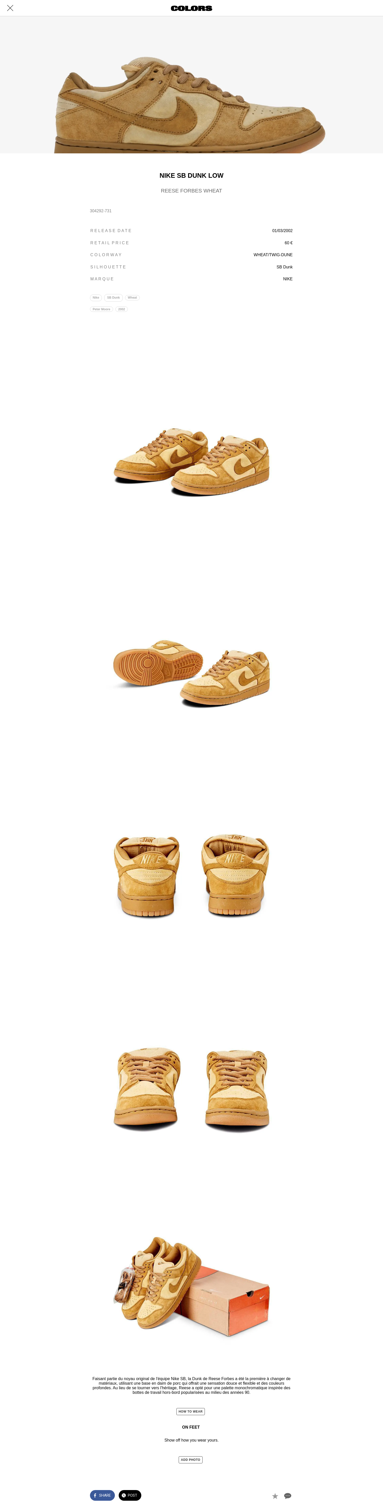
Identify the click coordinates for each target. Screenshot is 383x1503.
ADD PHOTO (190, 1460)
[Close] (10, 8)
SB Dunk (114, 298)
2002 (122, 310)
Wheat (133, 298)
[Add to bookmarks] (275, 1496)
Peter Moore (102, 310)
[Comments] (287, 1496)
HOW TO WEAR (191, 1412)
